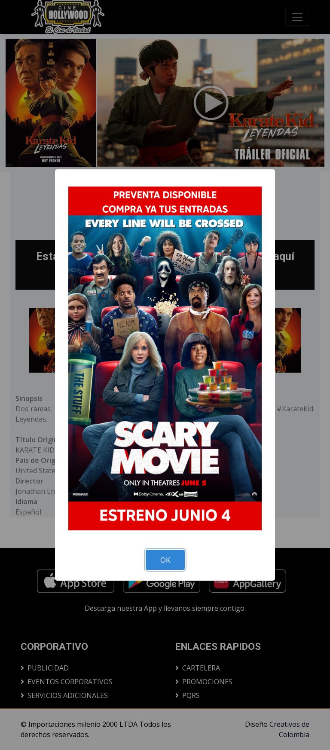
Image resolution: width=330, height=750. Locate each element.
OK (165, 560)
